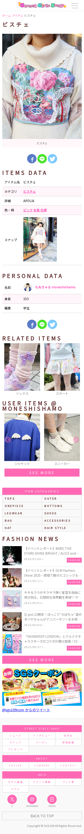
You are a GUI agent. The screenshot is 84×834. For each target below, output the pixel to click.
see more (42, 472)
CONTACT (68, 765)
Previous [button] (7, 369)
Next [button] (76, 369)
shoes (50, 513)
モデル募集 (15, 782)
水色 (36, 210)
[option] (42, 90)
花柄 (43, 210)
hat (8, 528)
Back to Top (42, 815)
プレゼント (15, 749)
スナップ (16, 742)
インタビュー (42, 735)
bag (9, 520)
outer (50, 498)
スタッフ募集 (42, 782)
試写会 (68, 735)
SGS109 (15, 765)
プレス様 (68, 782)
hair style (55, 528)
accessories (57, 520)
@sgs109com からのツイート (26, 709)
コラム (15, 788)
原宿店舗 (68, 742)
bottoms (53, 506)
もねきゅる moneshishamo (49, 287)
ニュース (15, 735)
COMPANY (42, 765)
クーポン (42, 742)
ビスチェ (29, 191)
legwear (14, 513)
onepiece (14, 506)
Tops (10, 498)
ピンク (28, 210)
